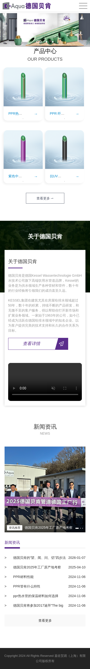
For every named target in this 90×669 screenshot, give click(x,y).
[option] (45, 30)
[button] (39, 42)
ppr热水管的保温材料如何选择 (48, 596)
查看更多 (45, 620)
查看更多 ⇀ (45, 198)
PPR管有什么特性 (48, 586)
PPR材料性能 (48, 577)
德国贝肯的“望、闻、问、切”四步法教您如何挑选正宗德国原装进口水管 (45, 557)
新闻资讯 (12, 543)
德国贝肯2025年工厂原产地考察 (48, 567)
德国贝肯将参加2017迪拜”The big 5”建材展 (45, 605)
